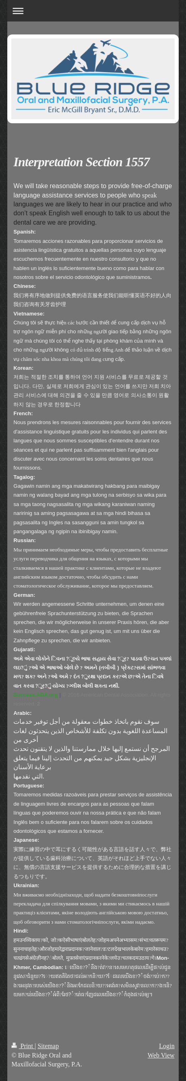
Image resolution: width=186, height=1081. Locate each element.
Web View (161, 1055)
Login (166, 1045)
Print (22, 1045)
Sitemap (48, 1045)
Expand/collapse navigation (92, 10)
